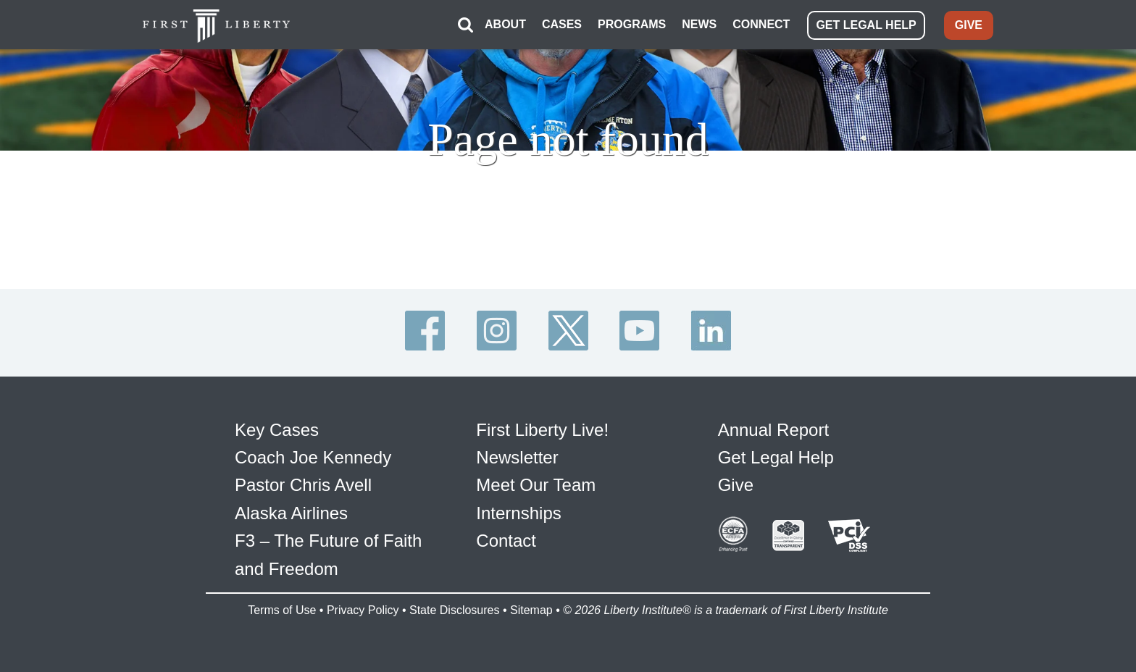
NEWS (699, 24)
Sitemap (531, 610)
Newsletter (517, 457)
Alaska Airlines (291, 513)
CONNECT (761, 24)
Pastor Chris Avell (303, 485)
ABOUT (505, 24)
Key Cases (277, 430)
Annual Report (773, 430)
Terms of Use (282, 610)
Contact (506, 540)
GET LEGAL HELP (866, 25)
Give (735, 485)
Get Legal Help (776, 457)
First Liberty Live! (542, 430)
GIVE (968, 25)
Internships (518, 513)
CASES (562, 24)
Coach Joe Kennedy (313, 457)
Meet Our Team (536, 485)
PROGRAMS (632, 24)
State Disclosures (454, 610)
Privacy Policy (363, 610)
